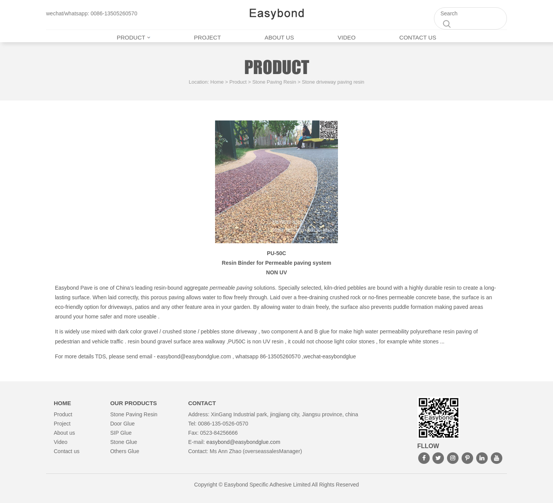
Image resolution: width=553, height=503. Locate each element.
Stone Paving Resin (274, 82)
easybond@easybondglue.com (194, 356)
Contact (202, 403)
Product (133, 37)
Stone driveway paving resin (333, 82)
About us (279, 37)
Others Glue (124, 451)
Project (207, 37)
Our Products (133, 403)
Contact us (417, 37)
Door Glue (122, 424)
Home (217, 82)
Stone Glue (123, 442)
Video (347, 37)
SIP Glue (121, 433)
